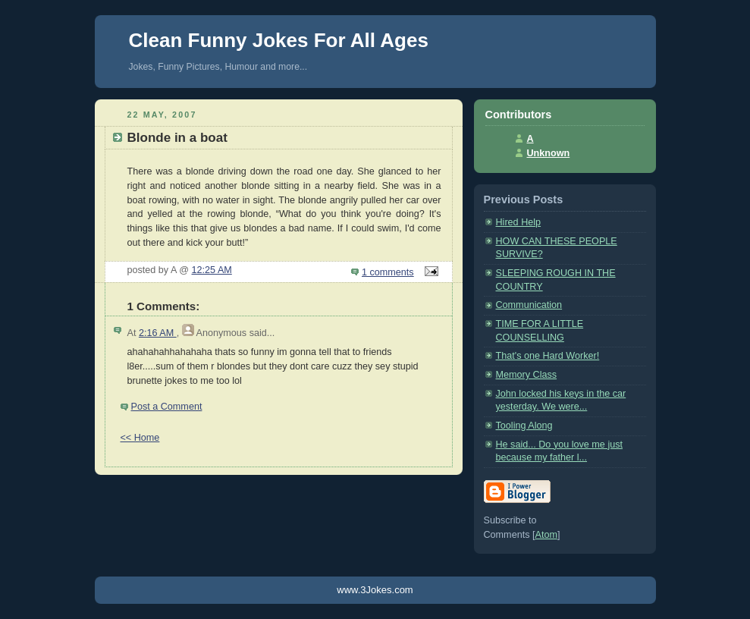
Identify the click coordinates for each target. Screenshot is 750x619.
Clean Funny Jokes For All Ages (278, 40)
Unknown (548, 153)
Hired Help (518, 222)
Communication (529, 305)
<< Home (140, 437)
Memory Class (526, 374)
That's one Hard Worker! (548, 355)
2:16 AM (158, 333)
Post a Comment (166, 406)
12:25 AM (212, 270)
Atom (546, 534)
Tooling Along (524, 425)
